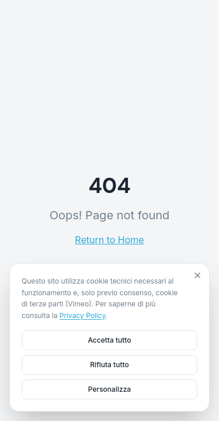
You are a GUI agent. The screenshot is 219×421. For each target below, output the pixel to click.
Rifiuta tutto (109, 364)
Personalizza (109, 389)
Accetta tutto (109, 340)
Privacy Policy (83, 315)
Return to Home (109, 240)
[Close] (197, 275)
